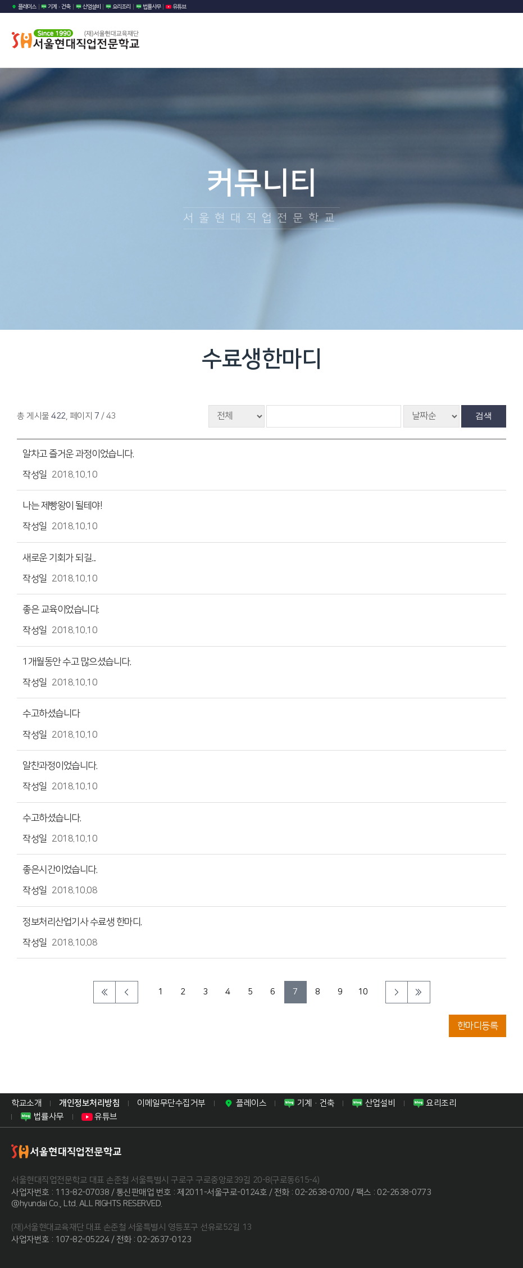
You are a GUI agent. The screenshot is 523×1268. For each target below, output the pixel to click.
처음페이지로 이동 (104, 992)
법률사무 (148, 6)
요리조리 (118, 6)
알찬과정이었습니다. (59, 766)
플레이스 (23, 6)
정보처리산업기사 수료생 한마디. (82, 922)
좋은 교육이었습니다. (60, 610)
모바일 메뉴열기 (497, 40)
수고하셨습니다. (51, 818)
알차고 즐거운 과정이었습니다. (78, 454)
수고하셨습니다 (51, 713)
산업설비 (88, 6)
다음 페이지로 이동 (396, 992)
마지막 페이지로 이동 (419, 992)
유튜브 (176, 6)
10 (362, 992)
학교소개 (26, 1103)
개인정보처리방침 (89, 1103)
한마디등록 (477, 1026)
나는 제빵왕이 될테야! (62, 506)
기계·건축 (55, 6)
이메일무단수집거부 (171, 1103)
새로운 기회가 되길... (59, 558)
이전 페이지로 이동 (127, 992)
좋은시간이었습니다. (59, 870)
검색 (483, 415)
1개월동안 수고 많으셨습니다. (76, 662)
